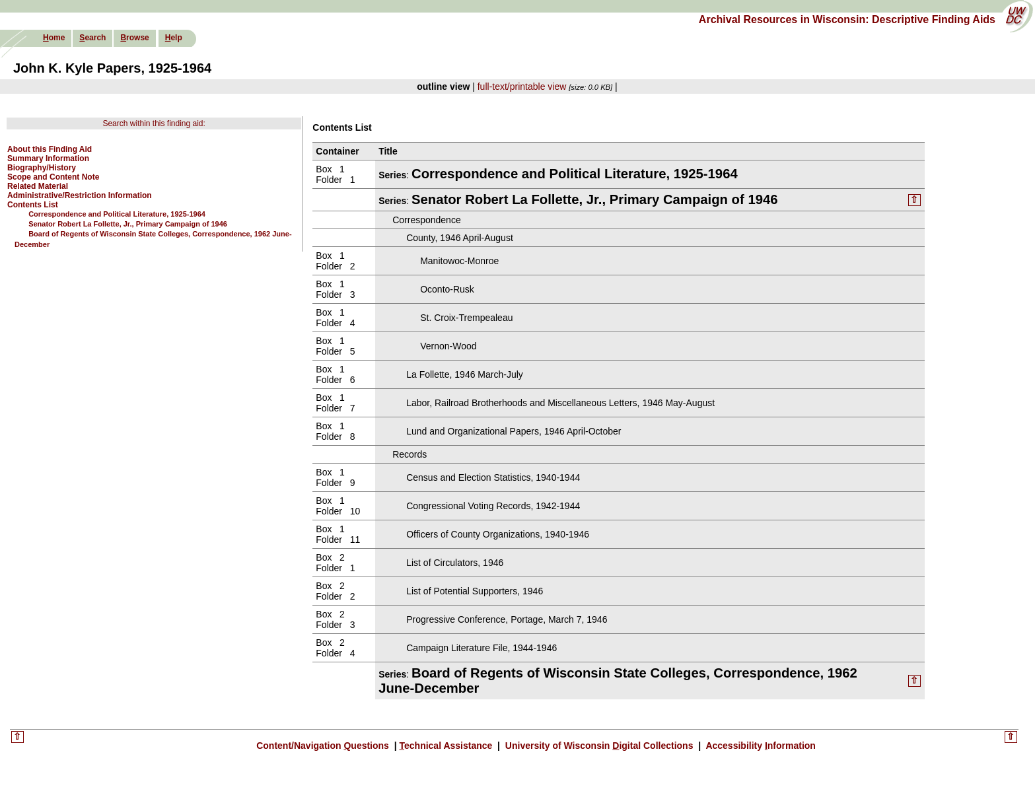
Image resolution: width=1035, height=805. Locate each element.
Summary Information (48, 158)
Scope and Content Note (53, 177)
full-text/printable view (522, 86)
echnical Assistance (447, 745)
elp (173, 37)
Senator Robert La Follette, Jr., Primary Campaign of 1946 (127, 224)
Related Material (37, 186)
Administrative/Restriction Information (79, 195)
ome (54, 37)
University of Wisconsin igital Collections (599, 745)
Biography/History (41, 167)
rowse (134, 37)
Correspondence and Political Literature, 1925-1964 (116, 214)
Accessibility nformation (759, 745)
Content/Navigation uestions (324, 745)
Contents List (32, 204)
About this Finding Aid (49, 149)
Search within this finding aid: (153, 123)
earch (92, 37)
